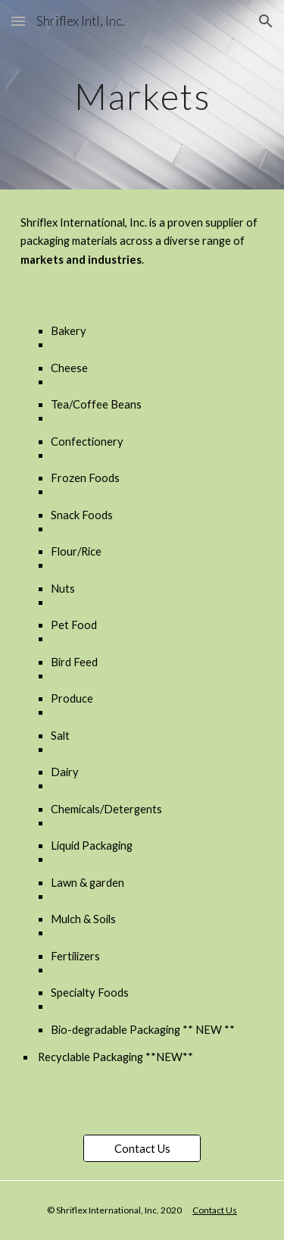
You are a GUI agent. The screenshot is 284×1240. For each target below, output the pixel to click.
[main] (142, 94)
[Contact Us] (142, 1148)
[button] (18, 21)
